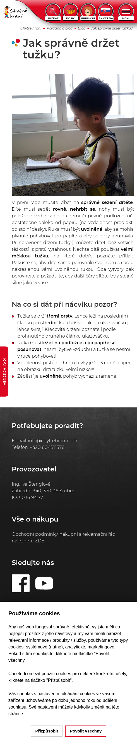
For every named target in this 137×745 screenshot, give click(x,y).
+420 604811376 (47, 447)
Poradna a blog (60, 28)
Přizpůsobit (46, 731)
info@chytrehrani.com (52, 440)
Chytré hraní (30, 28)
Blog (81, 28)
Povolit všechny (86, 731)
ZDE (39, 541)
